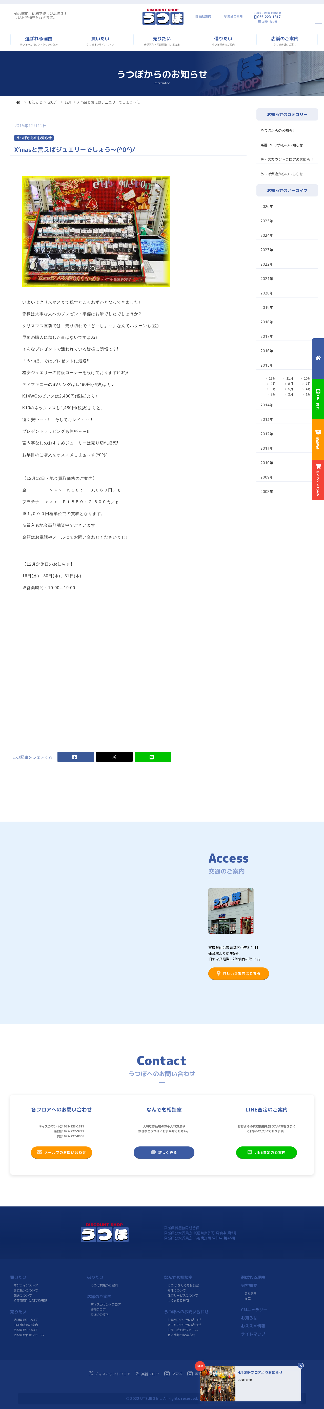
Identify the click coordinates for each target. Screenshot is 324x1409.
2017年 (266, 336)
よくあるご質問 (178, 1300)
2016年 (266, 350)
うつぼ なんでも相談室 (183, 1285)
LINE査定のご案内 (267, 1152)
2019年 (266, 307)
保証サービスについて (183, 1295)
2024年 (266, 235)
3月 (273, 394)
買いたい (18, 1277)
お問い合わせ (269, 21)
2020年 (266, 293)
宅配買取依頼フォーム (29, 1335)
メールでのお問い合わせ (61, 1152)
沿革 (248, 1298)
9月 (273, 384)
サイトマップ (253, 1334)
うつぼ (173, 1374)
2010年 (266, 462)
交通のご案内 (100, 1315)
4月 (308, 389)
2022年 (266, 264)
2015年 (53, 102)
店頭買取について (26, 1320)
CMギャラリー (254, 1310)
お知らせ (35, 102)
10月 (307, 378)
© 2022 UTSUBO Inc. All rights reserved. (162, 1398)
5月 (290, 389)
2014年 (266, 405)
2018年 (266, 322)
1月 (308, 394)
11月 (289, 378)
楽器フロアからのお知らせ (281, 145)
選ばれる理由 (253, 1277)
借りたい (95, 1277)
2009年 (266, 477)
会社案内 (205, 16)
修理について (177, 1290)
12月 (68, 102)
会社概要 (249, 1285)
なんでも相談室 (178, 1277)
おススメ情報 (253, 1326)
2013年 (266, 419)
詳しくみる (164, 1152)
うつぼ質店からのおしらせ (281, 173)
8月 (290, 384)
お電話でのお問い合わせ (184, 1320)
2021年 (266, 278)
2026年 (266, 206)
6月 (273, 389)
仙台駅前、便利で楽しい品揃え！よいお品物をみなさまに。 (40, 15)
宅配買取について (26, 1330)
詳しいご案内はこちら (239, 973)
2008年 (266, 491)
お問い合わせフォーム (183, 1330)
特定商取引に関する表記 (30, 1300)
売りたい (18, 1312)
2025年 (266, 221)
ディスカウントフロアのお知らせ (287, 159)
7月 (308, 384)
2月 (290, 394)
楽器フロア (98, 1309)
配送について (23, 1295)
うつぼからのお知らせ (278, 130)
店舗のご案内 (99, 1296)
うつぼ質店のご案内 (104, 1285)
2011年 (266, 448)
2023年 (266, 249)
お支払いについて (26, 1290)
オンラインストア (26, 1285)
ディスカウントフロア (106, 1304)
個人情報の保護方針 (181, 1335)
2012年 (266, 433)
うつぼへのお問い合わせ (186, 1312)
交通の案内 (234, 16)
